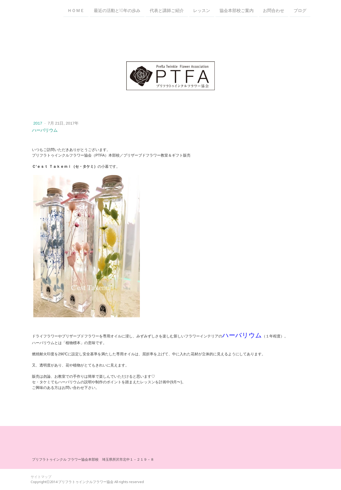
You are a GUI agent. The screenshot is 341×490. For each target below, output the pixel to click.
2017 (38, 123)
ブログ (300, 10)
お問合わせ (273, 10)
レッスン (201, 10)
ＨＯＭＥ (75, 10)
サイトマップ (41, 476)
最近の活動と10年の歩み (117, 10)
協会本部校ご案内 (237, 10)
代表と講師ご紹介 (167, 10)
